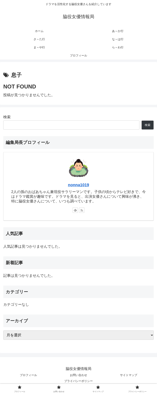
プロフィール (28, 375)
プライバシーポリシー (78, 381)
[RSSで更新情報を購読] (81, 210)
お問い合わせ (78, 375)
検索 (7, 117)
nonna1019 (78, 185)
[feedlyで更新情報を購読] (75, 210)
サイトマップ (128, 375)
